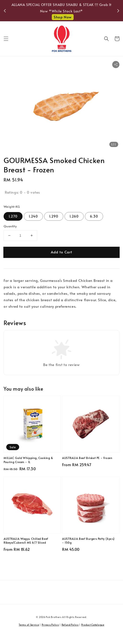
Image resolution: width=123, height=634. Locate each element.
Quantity (10, 226)
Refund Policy (70, 624)
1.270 (13, 216)
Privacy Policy (50, 624)
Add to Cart (61, 251)
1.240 (33, 216)
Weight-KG (12, 206)
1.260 (74, 216)
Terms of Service (29, 624)
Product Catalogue (92, 624)
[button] (6, 38)
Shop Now (63, 16)
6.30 (94, 216)
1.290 (53, 216)
